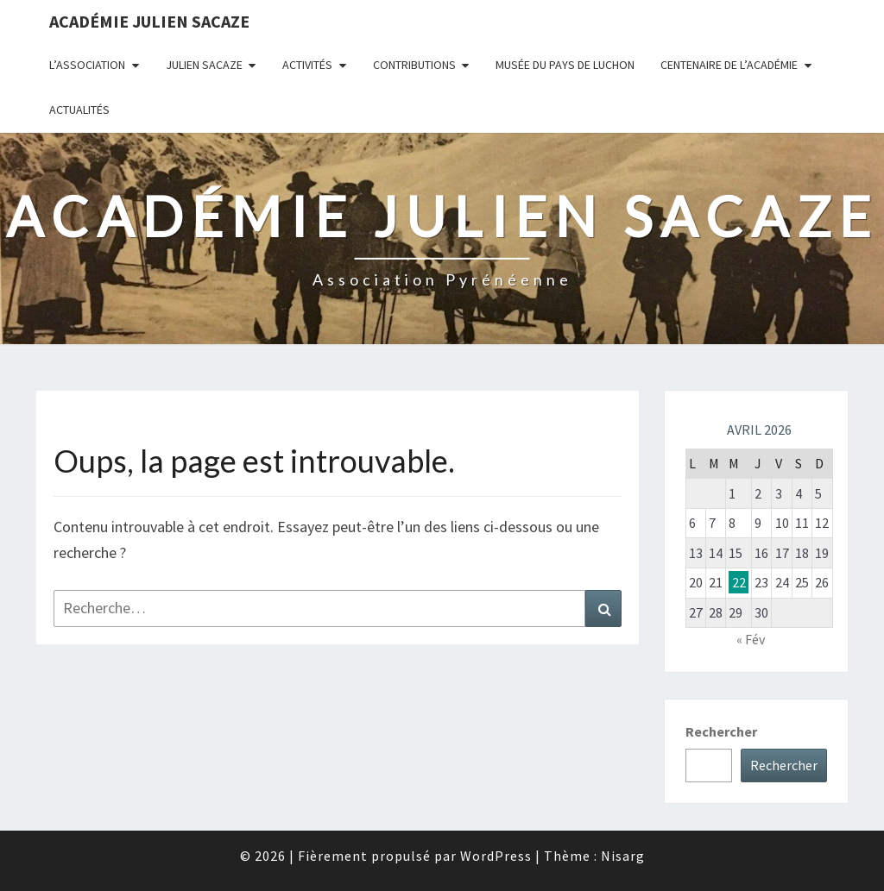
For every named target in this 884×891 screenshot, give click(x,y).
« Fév (750, 639)
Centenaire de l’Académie (729, 64)
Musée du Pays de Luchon (565, 64)
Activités (307, 64)
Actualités (79, 109)
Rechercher (721, 731)
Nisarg (623, 855)
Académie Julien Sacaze (149, 21)
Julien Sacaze (204, 64)
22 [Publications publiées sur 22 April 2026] (739, 582)
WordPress (496, 855)
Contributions (414, 64)
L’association (87, 64)
